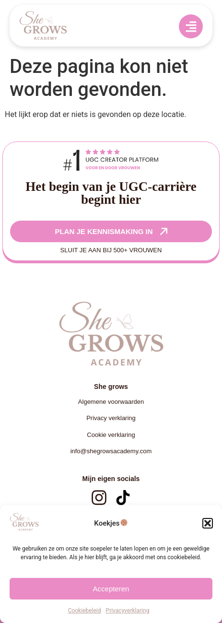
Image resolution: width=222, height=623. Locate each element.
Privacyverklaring (128, 610)
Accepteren (111, 589)
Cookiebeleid (84, 610)
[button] (207, 523)
